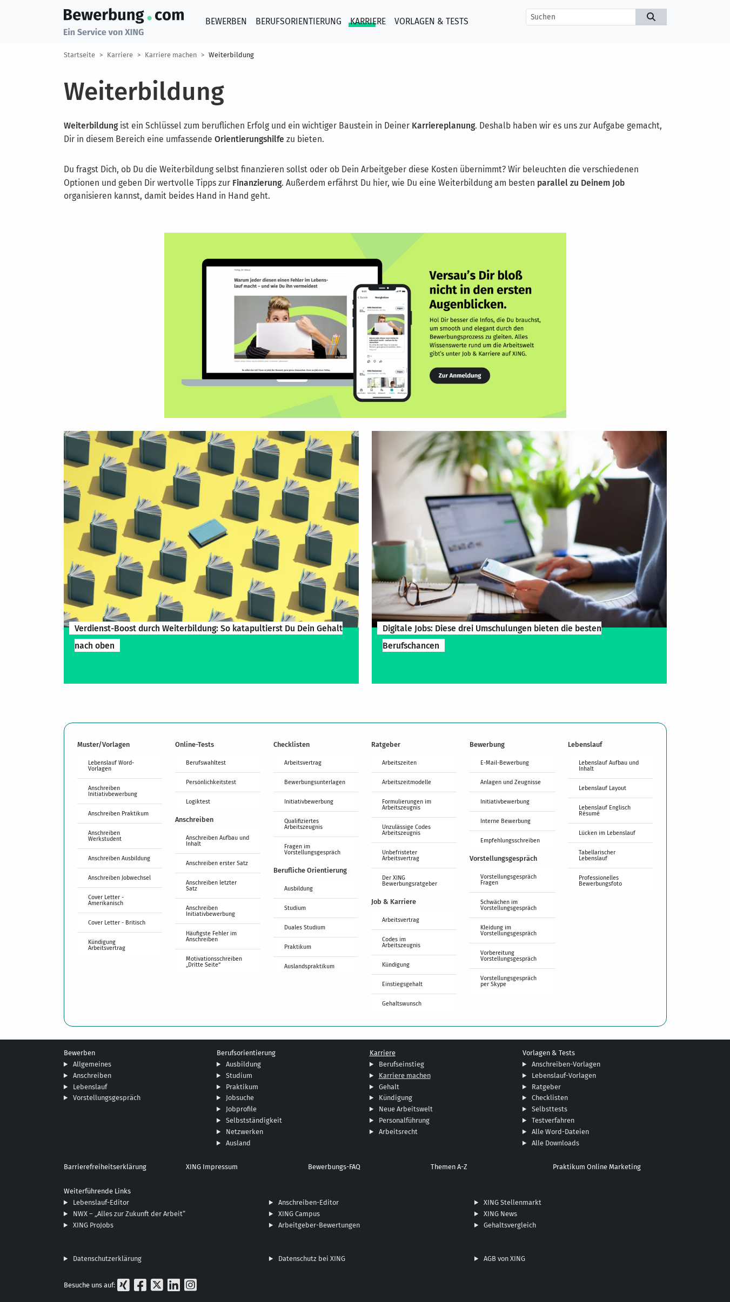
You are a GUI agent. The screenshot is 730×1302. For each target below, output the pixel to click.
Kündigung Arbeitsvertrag (106, 944)
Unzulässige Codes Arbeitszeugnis (406, 829)
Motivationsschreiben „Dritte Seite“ (214, 961)
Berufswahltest (206, 762)
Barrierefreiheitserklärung (105, 1167)
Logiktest (198, 801)
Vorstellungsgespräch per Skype (508, 981)
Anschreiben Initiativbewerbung (112, 791)
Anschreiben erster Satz (217, 863)
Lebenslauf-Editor (101, 1202)
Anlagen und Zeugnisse (510, 782)
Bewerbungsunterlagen (314, 782)
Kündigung (396, 964)
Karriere (368, 21)
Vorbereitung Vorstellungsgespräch (508, 955)
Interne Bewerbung (505, 821)
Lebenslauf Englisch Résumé (605, 810)
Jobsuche (240, 1097)
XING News (500, 1214)
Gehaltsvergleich (510, 1225)
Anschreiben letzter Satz (211, 885)
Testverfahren (553, 1120)
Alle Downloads (555, 1143)
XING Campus (299, 1214)
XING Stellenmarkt (512, 1202)
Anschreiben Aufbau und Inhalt (217, 840)
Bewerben (226, 21)
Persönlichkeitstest (211, 782)
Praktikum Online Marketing (597, 1167)
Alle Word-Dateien (560, 1131)
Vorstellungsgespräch (106, 1097)
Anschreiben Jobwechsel (119, 877)
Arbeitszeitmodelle (406, 782)
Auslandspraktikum (309, 966)
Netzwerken (244, 1131)
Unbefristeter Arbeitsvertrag (400, 855)
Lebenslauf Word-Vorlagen (111, 765)
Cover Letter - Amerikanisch (106, 900)
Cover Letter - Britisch (116, 922)
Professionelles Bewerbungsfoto (600, 880)
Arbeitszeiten (399, 762)
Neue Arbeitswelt (406, 1109)
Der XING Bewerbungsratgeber (409, 880)
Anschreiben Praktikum (118, 813)
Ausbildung (298, 888)
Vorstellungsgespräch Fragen (508, 879)
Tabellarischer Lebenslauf (597, 855)
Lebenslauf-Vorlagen (564, 1075)
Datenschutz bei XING (311, 1258)
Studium (295, 907)
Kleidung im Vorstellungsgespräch (508, 930)
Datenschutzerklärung (107, 1258)
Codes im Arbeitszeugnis (401, 942)
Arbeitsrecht (398, 1131)
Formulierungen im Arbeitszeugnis (406, 804)
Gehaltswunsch (401, 1003)
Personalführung (404, 1120)
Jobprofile (241, 1109)
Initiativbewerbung (308, 801)
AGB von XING (504, 1258)
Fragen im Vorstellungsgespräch (312, 849)
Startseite (79, 55)
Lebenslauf (90, 1087)
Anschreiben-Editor (308, 1202)
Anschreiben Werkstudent (105, 835)
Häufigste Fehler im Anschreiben (211, 936)
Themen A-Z (449, 1167)
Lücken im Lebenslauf (607, 832)
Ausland (238, 1143)
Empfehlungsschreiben (510, 840)
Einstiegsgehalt (402, 984)
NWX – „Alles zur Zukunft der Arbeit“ (129, 1214)
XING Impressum (212, 1167)
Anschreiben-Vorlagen (566, 1064)
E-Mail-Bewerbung (504, 762)
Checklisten (550, 1097)
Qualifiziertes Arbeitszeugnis (303, 824)
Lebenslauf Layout (602, 788)
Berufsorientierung (298, 21)
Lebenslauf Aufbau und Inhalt (609, 765)
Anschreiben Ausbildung (119, 858)
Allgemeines (92, 1064)
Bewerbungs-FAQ (334, 1167)
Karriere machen (171, 55)
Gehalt (389, 1087)
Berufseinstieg (401, 1064)
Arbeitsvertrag (303, 762)
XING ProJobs (93, 1225)
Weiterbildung (231, 55)
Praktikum (297, 946)
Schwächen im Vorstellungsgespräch (508, 905)
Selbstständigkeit (254, 1120)
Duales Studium (304, 927)
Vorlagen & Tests (431, 21)
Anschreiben (92, 1075)
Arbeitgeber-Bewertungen (319, 1225)
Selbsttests (549, 1109)
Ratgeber (546, 1087)
